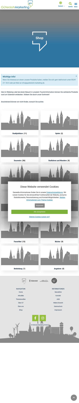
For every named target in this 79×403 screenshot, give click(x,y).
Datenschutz (58, 306)
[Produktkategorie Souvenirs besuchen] (20, 149)
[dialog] (39, 201)
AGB (58, 299)
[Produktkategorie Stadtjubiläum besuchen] (20, 122)
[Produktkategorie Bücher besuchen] (59, 231)
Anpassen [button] (39, 205)
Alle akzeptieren (39, 212)
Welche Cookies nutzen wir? (39, 217)
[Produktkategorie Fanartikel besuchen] (20, 231)
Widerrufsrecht (58, 303)
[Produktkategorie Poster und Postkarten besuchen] (20, 177)
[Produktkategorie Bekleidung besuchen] (20, 258)
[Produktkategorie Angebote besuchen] (59, 258)
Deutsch (60, 6)
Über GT (20, 303)
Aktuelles (21, 295)
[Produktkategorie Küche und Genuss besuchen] (59, 177)
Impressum (58, 310)
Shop (21, 310)
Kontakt (58, 295)
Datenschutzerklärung (54, 192)
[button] (70, 5)
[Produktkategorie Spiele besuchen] (59, 122)
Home (21, 292)
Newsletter (58, 292)
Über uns (21, 306)
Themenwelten (21, 299)
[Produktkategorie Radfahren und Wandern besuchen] (59, 149)
